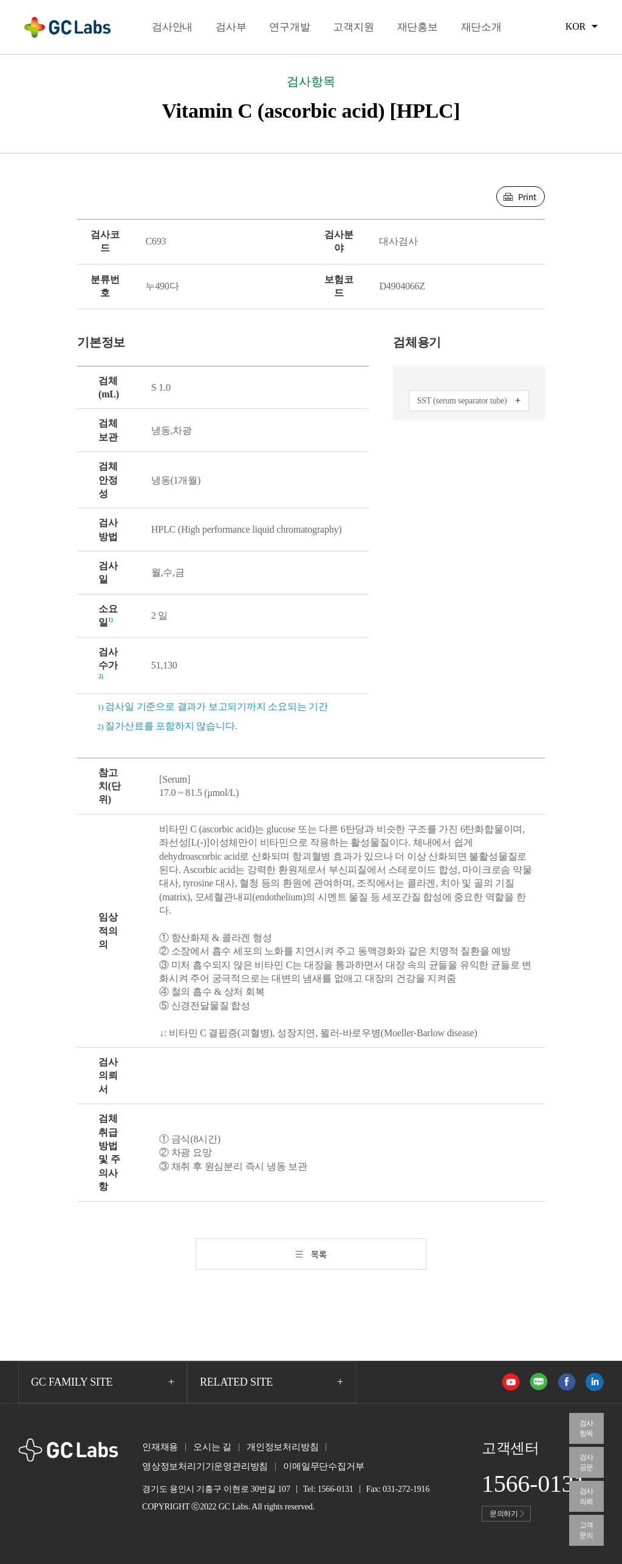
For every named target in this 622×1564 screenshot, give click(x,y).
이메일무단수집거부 (323, 1466)
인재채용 (160, 1447)
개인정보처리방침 (282, 1447)
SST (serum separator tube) (462, 400)
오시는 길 (212, 1447)
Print (527, 197)
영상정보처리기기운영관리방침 (205, 1466)
